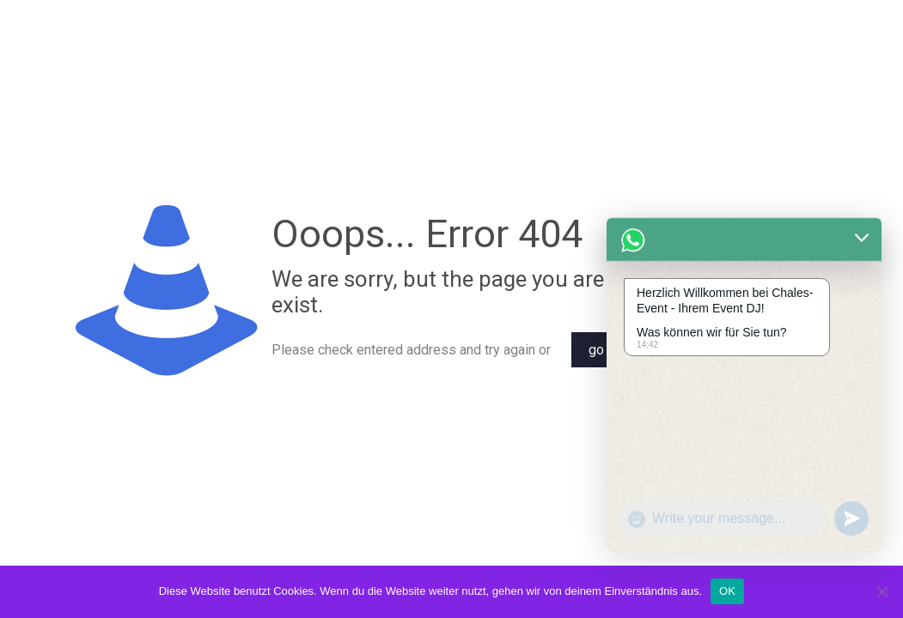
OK (727, 591)
